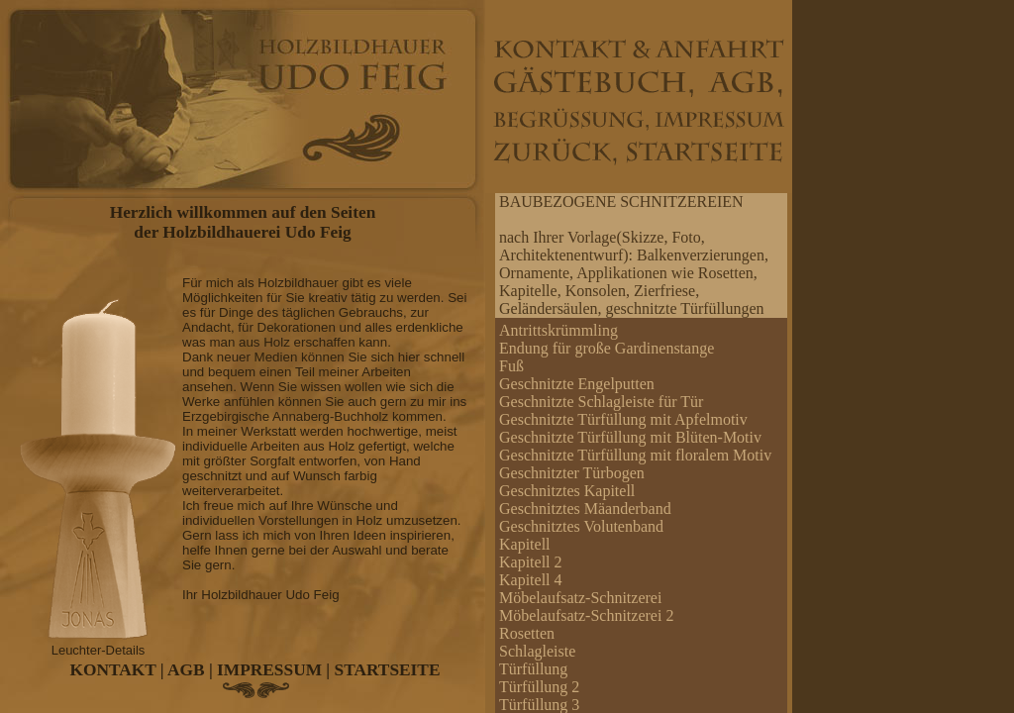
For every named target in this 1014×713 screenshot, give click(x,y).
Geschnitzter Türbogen (572, 472)
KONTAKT (113, 670)
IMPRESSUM (269, 670)
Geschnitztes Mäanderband (585, 508)
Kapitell (525, 544)
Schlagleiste (537, 651)
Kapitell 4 (530, 579)
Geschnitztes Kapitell (567, 490)
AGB (186, 670)
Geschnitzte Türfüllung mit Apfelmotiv (623, 419)
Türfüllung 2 (539, 686)
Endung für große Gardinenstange (606, 348)
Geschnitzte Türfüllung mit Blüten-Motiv (630, 437)
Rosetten (527, 633)
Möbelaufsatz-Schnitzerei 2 (586, 615)
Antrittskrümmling (558, 330)
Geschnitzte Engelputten (577, 383)
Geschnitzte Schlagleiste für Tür (601, 401)
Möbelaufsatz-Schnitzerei (580, 597)
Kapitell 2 (530, 562)
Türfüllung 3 (539, 704)
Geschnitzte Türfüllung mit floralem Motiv (635, 455)
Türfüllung (533, 669)
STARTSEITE (388, 670)
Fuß (511, 365)
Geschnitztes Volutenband (581, 526)
